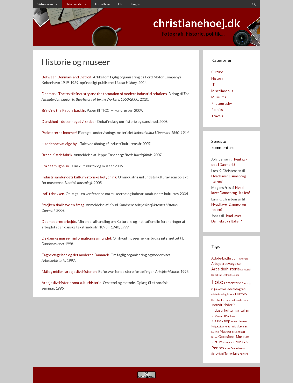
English (136, 4)
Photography (221, 103)
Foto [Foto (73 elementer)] (217, 281)
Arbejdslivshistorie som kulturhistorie (71, 282)
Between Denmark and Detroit (67, 77)
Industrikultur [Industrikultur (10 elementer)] (222, 310)
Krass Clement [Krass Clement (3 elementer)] (239, 321)
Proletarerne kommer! (59, 132)
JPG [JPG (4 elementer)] (226, 316)
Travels (217, 116)
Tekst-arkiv (78, 4)
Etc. (120, 4)
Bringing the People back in (63, 110)
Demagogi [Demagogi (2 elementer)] (245, 269)
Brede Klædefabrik (57, 155)
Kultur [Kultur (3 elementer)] (220, 326)
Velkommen (49, 4)
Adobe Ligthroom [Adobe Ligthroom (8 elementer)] (224, 258)
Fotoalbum (102, 4)
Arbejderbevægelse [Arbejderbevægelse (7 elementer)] (226, 263)
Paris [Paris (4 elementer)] (245, 342)
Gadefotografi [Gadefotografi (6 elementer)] (235, 289)
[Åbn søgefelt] (254, 4)
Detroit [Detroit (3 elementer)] (227, 274)
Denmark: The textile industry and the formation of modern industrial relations (104, 93)
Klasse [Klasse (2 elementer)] (232, 316)
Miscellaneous (222, 91)
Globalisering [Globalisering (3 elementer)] (219, 294)
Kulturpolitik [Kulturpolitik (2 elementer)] (231, 326)
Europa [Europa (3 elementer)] (235, 274)
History (217, 78)
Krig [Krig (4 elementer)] (213, 326)
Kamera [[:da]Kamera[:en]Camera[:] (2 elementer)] (244, 353)
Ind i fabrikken (53, 193)
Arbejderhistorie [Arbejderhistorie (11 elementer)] (225, 269)
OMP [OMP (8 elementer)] (237, 342)
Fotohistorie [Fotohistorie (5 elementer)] (232, 283)
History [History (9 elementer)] (241, 294)
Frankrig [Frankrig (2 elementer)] (246, 283)
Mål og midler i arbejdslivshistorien (69, 271)
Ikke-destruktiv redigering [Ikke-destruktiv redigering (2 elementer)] (234, 300)
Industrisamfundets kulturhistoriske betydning (79, 177)
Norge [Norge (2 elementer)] (214, 337)
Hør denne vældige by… (60, 143)
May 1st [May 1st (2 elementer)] (215, 332)
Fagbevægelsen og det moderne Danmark (75, 255)
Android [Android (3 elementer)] (243, 258)
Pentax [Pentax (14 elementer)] (217, 347)
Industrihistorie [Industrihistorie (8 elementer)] (223, 305)
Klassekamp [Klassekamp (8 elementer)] (220, 321)
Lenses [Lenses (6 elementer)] (243, 326)
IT (213, 84)
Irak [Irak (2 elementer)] (237, 310)
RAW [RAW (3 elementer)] (228, 348)
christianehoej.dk (196, 23)
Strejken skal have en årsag (63, 205)
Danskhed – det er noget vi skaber (69, 121)
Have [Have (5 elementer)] (230, 294)
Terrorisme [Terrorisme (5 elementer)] (231, 353)
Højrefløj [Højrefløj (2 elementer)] (215, 300)
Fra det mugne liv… (57, 166)
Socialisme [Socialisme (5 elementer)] (238, 348)
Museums (218, 97)
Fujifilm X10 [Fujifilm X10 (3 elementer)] (218, 289)
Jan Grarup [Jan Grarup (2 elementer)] (217, 316)
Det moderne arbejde (59, 221)
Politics (217, 109)
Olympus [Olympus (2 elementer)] (227, 342)
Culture (217, 72)
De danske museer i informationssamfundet (76, 238)
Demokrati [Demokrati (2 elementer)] (216, 275)
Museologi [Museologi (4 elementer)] (238, 331)
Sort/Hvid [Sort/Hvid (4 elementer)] (217, 353)
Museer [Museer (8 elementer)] (225, 331)
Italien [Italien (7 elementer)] (244, 310)
